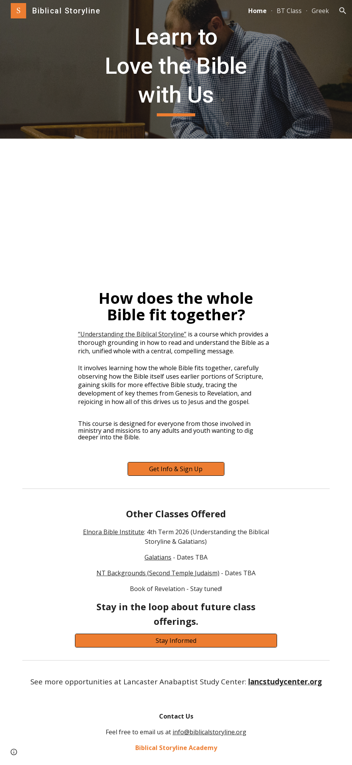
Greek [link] (320, 11)
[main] (176, 69)
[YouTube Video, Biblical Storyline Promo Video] (176, 201)
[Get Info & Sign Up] (176, 469)
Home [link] (257, 11)
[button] (343, 11)
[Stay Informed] (176, 640)
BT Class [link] (289, 11)
